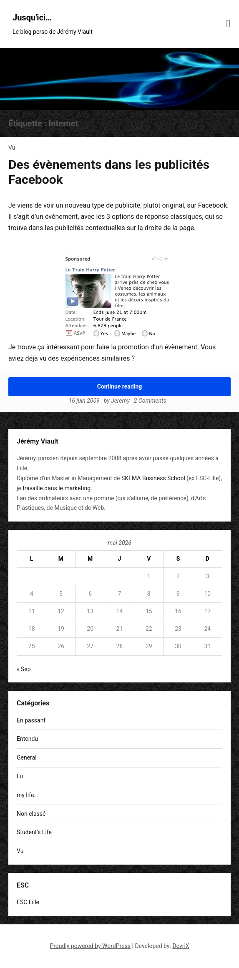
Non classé (31, 813)
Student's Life (34, 832)
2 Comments (150, 400)
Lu (20, 776)
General (27, 757)
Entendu (27, 738)
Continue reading (119, 386)
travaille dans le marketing (57, 488)
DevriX (180, 946)
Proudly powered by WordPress (90, 946)
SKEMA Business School (153, 478)
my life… (27, 795)
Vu (11, 147)
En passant (31, 720)
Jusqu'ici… (32, 18)
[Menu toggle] (228, 24)
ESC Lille (28, 902)
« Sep (24, 669)
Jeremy (120, 400)
